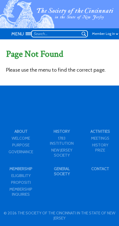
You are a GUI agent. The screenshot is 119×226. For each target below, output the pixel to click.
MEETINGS (100, 138)
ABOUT (20, 131)
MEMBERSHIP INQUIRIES (20, 192)
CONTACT (100, 168)
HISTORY (62, 131)
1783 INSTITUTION (62, 141)
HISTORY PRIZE (100, 147)
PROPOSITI (21, 182)
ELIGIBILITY (21, 175)
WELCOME (21, 138)
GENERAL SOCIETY (62, 171)
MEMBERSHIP (20, 168)
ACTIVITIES (100, 131)
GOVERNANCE (20, 151)
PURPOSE (20, 145)
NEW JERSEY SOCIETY (61, 153)
